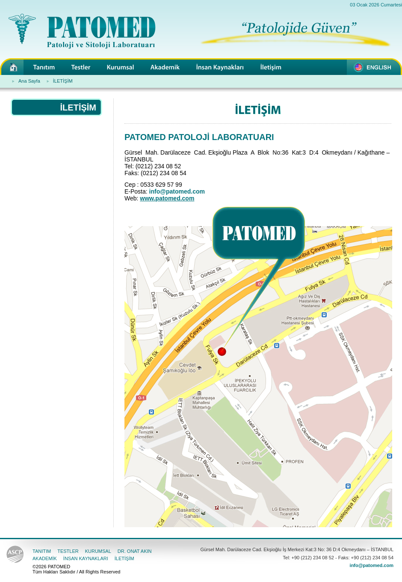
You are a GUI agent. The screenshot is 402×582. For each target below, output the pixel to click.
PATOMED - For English (374, 66)
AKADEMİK (45, 558)
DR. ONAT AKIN (135, 551)
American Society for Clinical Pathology (15, 555)
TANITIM (42, 551)
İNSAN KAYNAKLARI (85, 558)
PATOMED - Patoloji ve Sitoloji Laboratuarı (12, 66)
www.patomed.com (167, 198)
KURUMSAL (98, 551)
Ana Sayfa (29, 81)
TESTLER (68, 551)
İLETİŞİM (63, 81)
